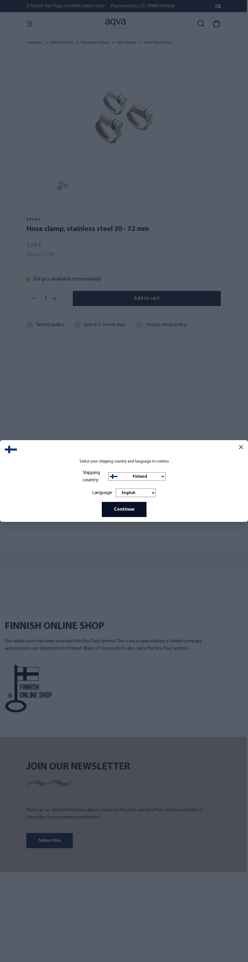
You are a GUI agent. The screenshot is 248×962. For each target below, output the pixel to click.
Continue (124, 509)
